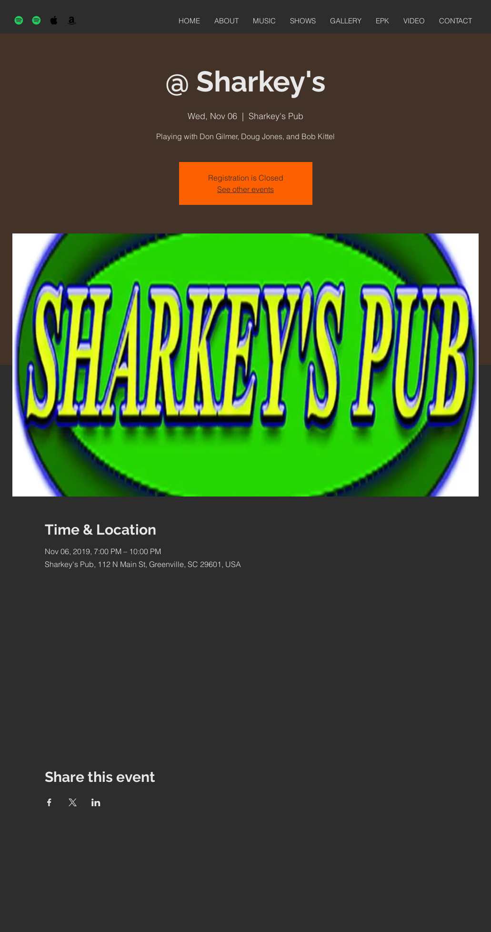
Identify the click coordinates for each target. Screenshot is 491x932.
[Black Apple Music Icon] (54, 20)
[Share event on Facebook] (49, 802)
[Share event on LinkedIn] (95, 802)
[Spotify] (18, 20)
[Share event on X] (72, 802)
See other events (245, 189)
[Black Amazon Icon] (71, 20)
